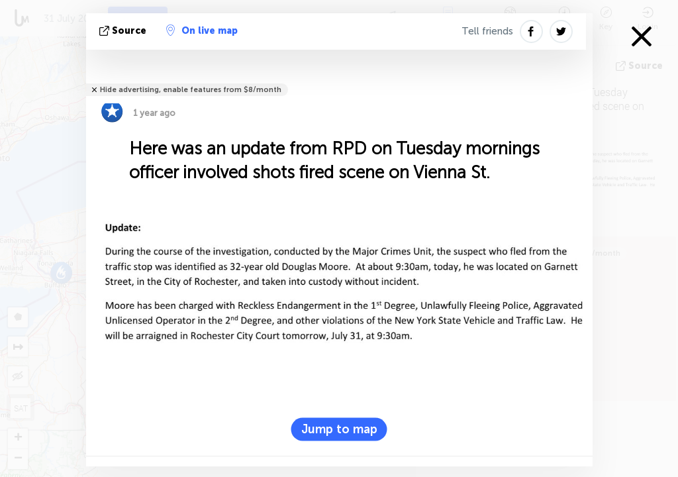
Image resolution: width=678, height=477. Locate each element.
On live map (202, 30)
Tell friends (487, 31)
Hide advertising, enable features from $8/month (190, 89)
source (124, 30)
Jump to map (339, 428)
